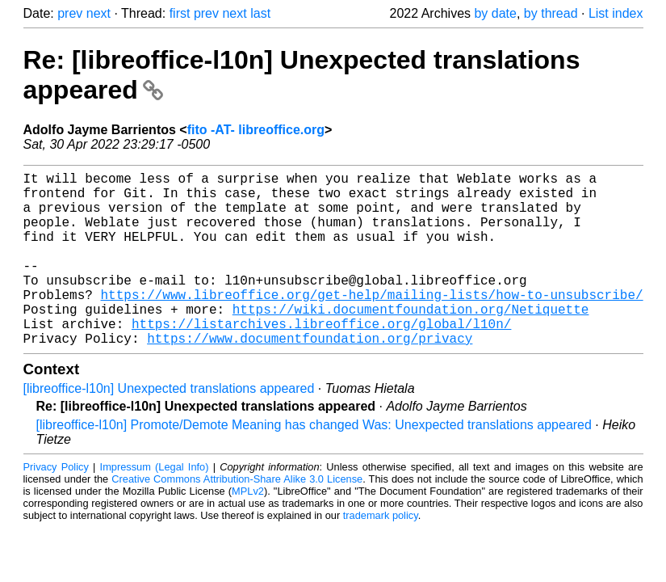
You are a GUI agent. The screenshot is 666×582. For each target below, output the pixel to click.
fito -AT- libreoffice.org (256, 130)
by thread (551, 13)
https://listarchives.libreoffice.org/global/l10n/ (321, 359)
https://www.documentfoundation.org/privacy (309, 377)
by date (495, 13)
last (260, 13)
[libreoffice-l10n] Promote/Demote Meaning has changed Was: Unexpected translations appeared (314, 463)
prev (69, 13)
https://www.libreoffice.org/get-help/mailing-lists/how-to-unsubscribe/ (372, 323)
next (98, 13)
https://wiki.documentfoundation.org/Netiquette (410, 341)
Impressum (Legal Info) (154, 506)
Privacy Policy (56, 506)
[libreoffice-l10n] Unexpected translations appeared (169, 427)
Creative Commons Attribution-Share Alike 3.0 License (236, 518)
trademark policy (380, 554)
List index (616, 13)
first (180, 13)
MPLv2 (248, 530)
